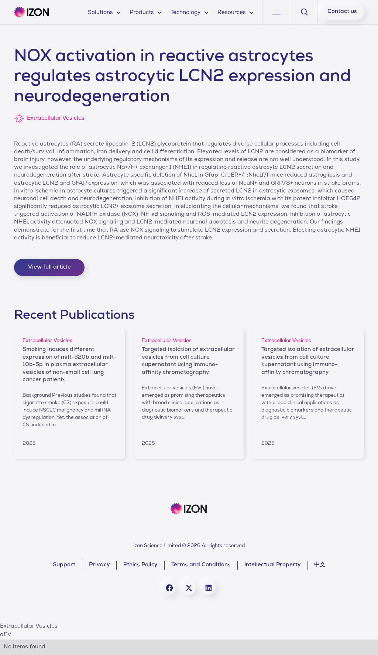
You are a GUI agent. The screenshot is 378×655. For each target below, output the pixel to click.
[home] (31, 12)
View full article (49, 267)
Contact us (342, 12)
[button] (104, 12)
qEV (5, 635)
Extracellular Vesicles (29, 627)
